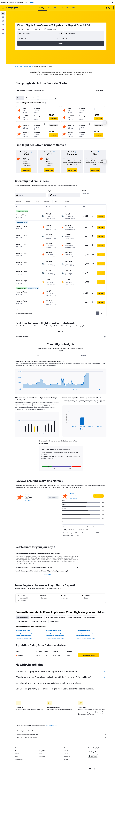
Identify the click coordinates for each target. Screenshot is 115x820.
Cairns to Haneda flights (83, 630)
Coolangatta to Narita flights (54, 632)
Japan (25, 66)
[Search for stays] (3, 17)
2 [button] (101, 313)
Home (16, 66)
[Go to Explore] (3, 24)
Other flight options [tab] (22, 621)
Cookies (31, 2)
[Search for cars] (3, 21)
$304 (86, 25)
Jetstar (27, 494)
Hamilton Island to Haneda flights (85, 637)
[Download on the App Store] (93, 757)
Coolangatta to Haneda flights (24, 632)
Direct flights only (52, 29)
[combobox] (20, 29)
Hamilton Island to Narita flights (55, 637)
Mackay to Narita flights (83, 635)
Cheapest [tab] (20, 98)
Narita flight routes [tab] (89, 617)
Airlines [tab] (83, 355)
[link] (26, 170)
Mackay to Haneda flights (23, 635)
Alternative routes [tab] (22, 617)
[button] (112, 2)
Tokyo (30, 66)
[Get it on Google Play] (93, 753)
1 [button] (97, 313)
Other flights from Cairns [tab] (39, 621)
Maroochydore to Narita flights (55, 635)
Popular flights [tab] (54, 621)
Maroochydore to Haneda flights (85, 632)
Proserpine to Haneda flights (24, 637)
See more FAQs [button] (47, 574)
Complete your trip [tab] (36, 617)
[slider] (107, 196)
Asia (21, 66)
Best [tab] (27, 98)
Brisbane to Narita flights (23, 630)
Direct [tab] (34, 98)
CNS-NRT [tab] (60, 332)
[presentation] (91, 25)
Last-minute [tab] (43, 98)
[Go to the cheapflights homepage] (13, 8)
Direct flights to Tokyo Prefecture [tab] (55, 617)
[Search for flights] (3, 13)
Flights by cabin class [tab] (74, 617)
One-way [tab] (53, 98)
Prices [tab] (37, 355)
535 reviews (28, 500)
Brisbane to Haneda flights (53, 630)
